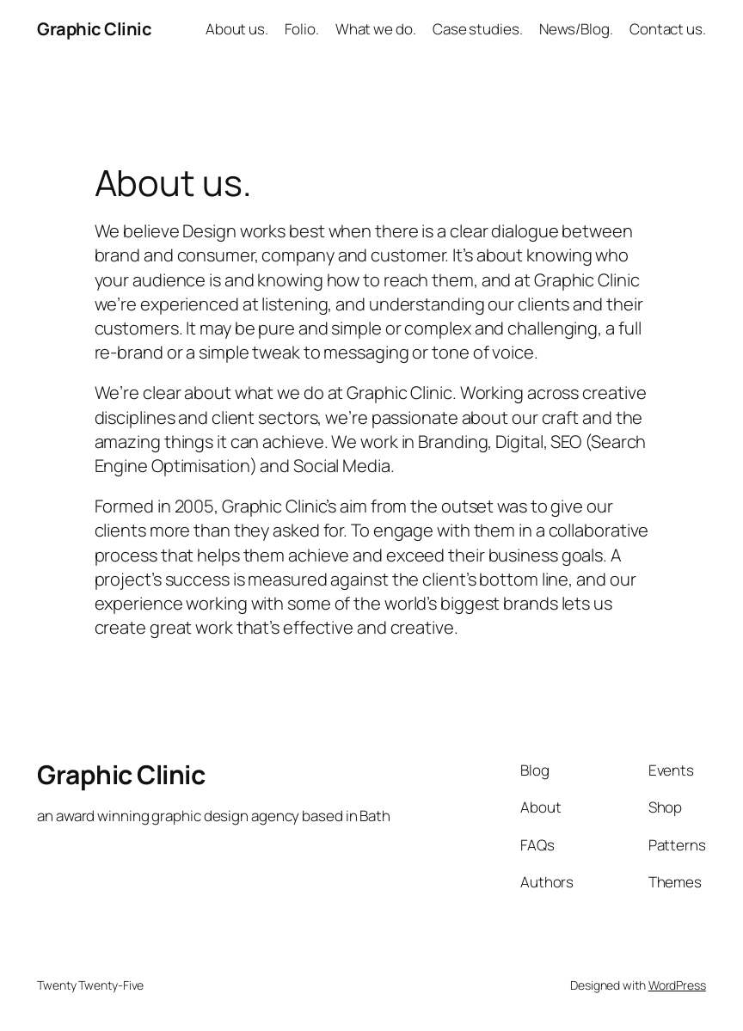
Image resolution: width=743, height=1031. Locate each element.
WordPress (677, 985)
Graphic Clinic (94, 28)
